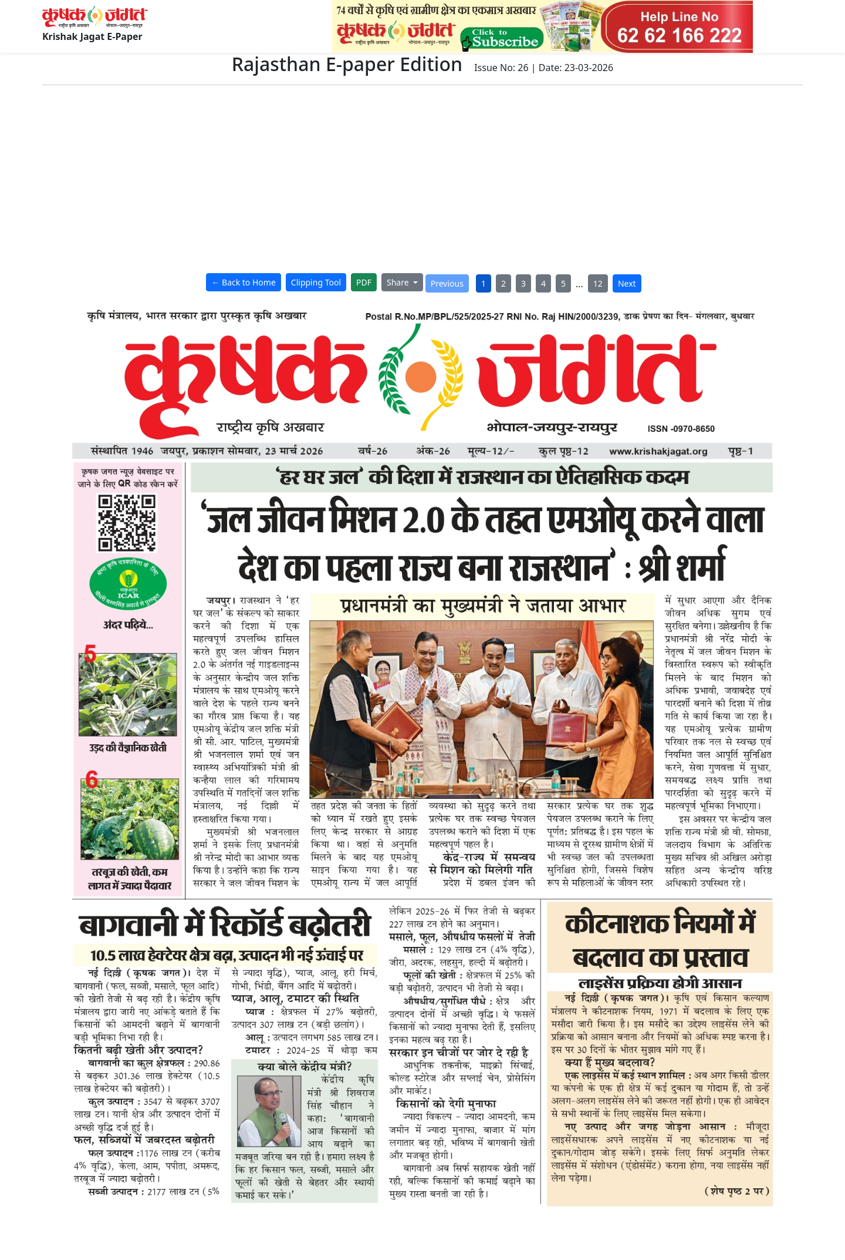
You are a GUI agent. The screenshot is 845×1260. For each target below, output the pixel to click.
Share (399, 282)
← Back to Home (243, 282)
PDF (363, 282)
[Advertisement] (422, 181)
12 (598, 283)
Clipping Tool (316, 282)
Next (627, 283)
